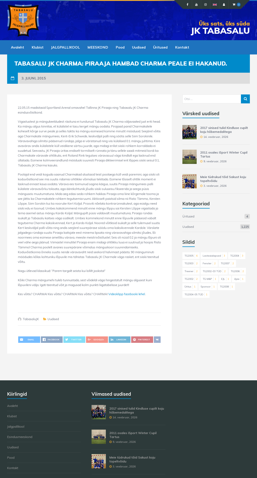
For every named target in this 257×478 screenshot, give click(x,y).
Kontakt (182, 47)
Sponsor (208, 287)
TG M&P (209, 279)
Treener (191, 271)
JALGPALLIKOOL (65, 47)
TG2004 (236, 256)
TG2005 (191, 256)
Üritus (190, 287)
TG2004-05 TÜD (196, 294)
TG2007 (227, 263)
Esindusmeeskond (19, 436)
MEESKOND (97, 47)
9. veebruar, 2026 (214, 161)
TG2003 (191, 263)
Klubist (38, 47)
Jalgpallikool (15, 426)
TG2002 (191, 279)
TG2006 (237, 271)
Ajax (238, 279)
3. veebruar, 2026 (214, 185)
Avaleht (17, 47)
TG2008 (226, 287)
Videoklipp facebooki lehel (126, 294)
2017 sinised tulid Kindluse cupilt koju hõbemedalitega (224, 130)
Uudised (139, 47)
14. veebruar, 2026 (215, 137)
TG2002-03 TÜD (214, 271)
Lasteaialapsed (214, 256)
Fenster (209, 263)
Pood (120, 47)
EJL (225, 279)
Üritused (160, 47)
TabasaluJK (31, 319)
